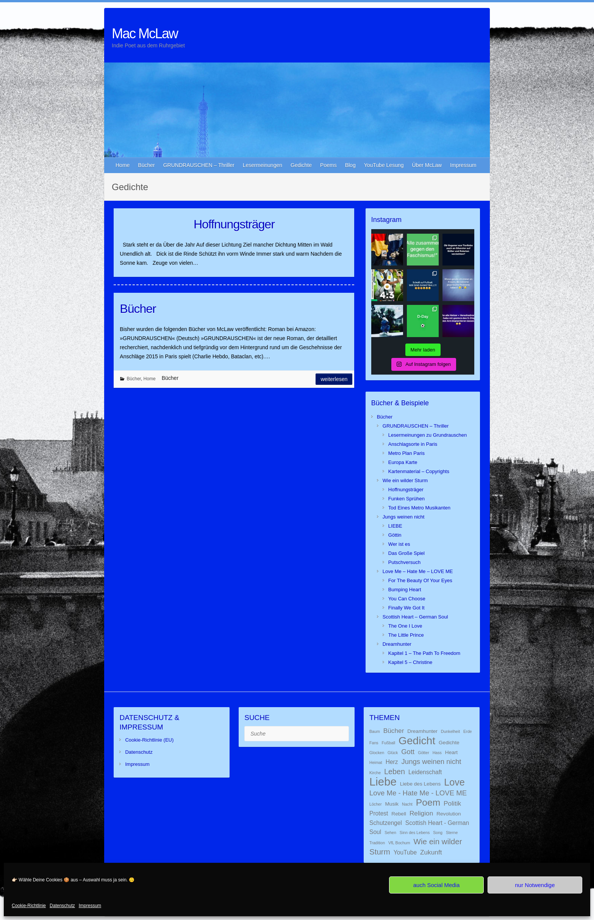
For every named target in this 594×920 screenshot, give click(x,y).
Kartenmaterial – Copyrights (418, 471)
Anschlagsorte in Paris (412, 444)
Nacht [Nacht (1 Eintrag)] (407, 804)
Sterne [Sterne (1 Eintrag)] (452, 832)
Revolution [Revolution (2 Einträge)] (448, 814)
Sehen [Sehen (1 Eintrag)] (390, 832)
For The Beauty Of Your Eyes (420, 580)
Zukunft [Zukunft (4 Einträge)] (431, 852)
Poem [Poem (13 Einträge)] (428, 802)
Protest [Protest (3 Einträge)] (378, 813)
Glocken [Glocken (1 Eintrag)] (376, 752)
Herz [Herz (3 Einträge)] (392, 762)
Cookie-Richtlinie (29, 905)
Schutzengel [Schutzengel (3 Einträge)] (385, 823)
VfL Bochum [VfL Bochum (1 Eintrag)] (399, 842)
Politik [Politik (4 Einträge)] (452, 803)
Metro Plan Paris (406, 453)
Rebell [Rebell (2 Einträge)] (398, 814)
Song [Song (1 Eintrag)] (437, 832)
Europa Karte (402, 462)
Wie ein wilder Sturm (405, 480)
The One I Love (405, 626)
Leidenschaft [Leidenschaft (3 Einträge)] (425, 772)
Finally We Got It (406, 608)
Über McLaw (427, 165)
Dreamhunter (397, 644)
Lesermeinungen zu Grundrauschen (427, 435)
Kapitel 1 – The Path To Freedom (424, 653)
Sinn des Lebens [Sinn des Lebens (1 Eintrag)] (415, 832)
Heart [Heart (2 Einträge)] (451, 752)
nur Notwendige (535, 885)
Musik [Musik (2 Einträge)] (392, 804)
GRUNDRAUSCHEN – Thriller (198, 165)
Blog (350, 165)
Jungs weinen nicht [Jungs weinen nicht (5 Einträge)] (431, 761)
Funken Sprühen (406, 498)
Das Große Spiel (406, 553)
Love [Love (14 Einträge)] (454, 782)
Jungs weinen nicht (404, 517)
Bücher (146, 165)
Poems (328, 165)
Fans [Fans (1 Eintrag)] (373, 742)
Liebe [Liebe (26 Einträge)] (383, 781)
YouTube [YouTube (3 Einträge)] (405, 852)
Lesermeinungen (262, 165)
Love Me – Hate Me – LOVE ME (418, 571)
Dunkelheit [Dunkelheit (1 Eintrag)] (450, 731)
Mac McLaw (145, 33)
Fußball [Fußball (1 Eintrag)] (388, 742)
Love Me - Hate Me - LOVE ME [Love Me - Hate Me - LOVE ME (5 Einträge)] (418, 793)
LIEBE (395, 526)
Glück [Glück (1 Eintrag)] (393, 752)
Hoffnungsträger (234, 224)
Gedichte (301, 165)
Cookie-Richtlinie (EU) (149, 740)
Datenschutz (62, 905)
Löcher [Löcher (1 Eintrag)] (375, 804)
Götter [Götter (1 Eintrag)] (423, 752)
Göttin (395, 535)
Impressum (90, 905)
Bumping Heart (404, 589)
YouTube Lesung (384, 165)
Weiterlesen (333, 379)
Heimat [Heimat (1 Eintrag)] (375, 762)
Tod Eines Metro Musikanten (419, 508)
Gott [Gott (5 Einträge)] (407, 752)
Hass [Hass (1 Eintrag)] (437, 752)
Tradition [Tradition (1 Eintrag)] (377, 842)
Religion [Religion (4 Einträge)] (421, 813)
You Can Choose (406, 598)
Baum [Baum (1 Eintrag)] (374, 731)
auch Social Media (436, 885)
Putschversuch (404, 562)
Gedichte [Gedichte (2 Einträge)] (449, 742)
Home (123, 165)
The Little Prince (406, 635)
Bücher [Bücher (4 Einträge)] (393, 730)
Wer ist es (399, 544)
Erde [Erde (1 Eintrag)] (467, 731)
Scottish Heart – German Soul (415, 617)
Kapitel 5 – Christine (410, 662)
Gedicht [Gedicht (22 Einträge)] (417, 740)
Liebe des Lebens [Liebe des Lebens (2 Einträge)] (420, 784)
